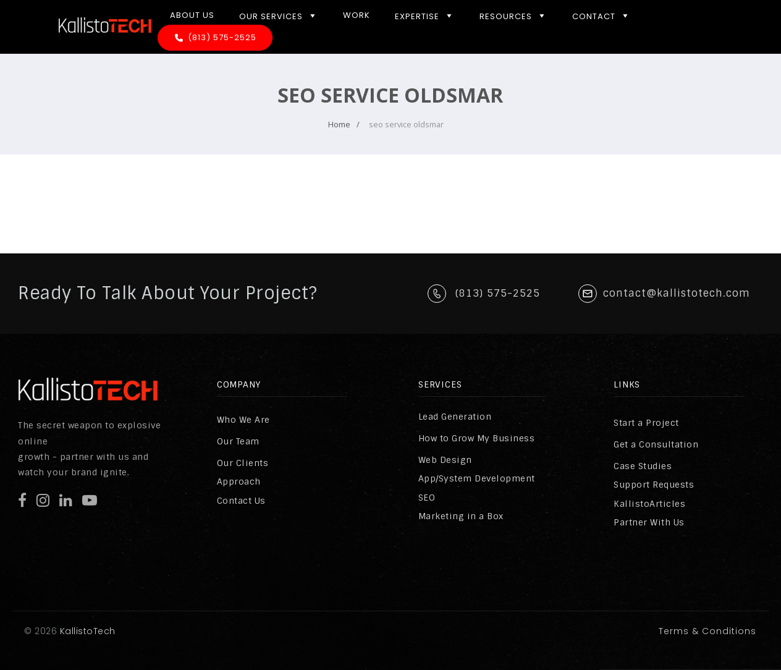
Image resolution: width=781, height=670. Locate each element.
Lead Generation (455, 416)
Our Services (278, 15)
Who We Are (243, 419)
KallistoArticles (649, 503)
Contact (601, 15)
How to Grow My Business (476, 438)
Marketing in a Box (461, 516)
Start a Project (646, 422)
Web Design (445, 459)
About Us (192, 15)
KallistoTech (86, 631)
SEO (427, 497)
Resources (513, 15)
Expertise (425, 15)
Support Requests (654, 484)
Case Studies (643, 466)
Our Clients (243, 463)
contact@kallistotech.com (676, 293)
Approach (239, 481)
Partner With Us (649, 522)
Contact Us (241, 500)
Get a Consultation (656, 444)
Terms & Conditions (707, 631)
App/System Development (476, 478)
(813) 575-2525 (222, 37)
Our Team (238, 441)
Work (356, 15)
